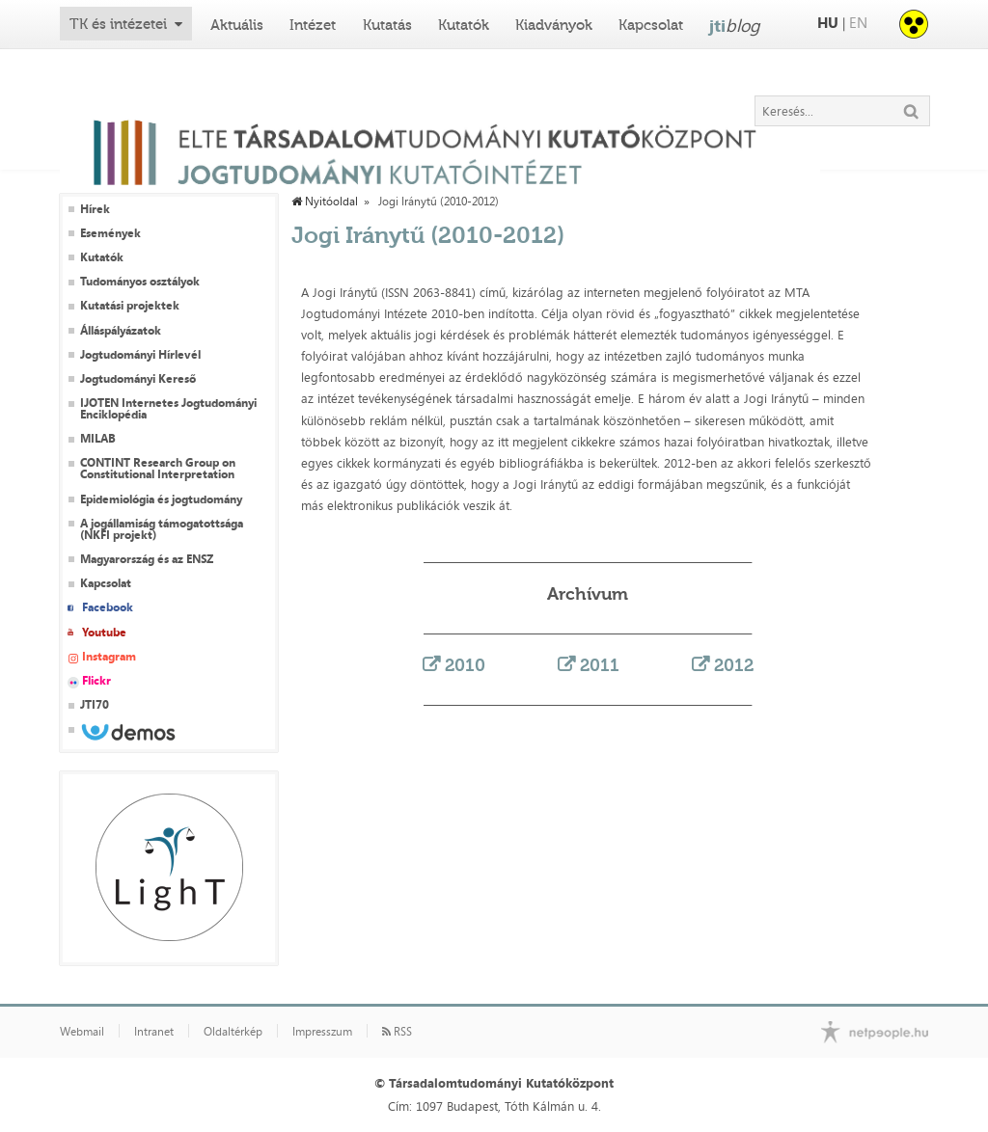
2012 (734, 665)
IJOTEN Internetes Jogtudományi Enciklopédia (168, 408)
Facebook (107, 607)
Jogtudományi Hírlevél (140, 355)
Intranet (154, 1031)
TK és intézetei (118, 24)
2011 (599, 665)
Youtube (104, 632)
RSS (397, 1031)
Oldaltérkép (233, 1031)
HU (827, 23)
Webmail (82, 1031)
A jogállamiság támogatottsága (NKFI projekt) (161, 529)
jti (734, 25)
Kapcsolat (650, 25)
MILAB (98, 439)
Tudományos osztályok (140, 281)
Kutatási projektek (129, 305)
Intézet (312, 25)
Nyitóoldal (324, 201)
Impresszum (322, 1031)
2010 (465, 665)
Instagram (109, 656)
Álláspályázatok (120, 331)
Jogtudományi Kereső (138, 379)
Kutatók (463, 25)
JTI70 (94, 705)
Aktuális (236, 25)
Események (110, 233)
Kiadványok (553, 25)
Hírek (95, 209)
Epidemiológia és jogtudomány (161, 499)
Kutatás (387, 25)
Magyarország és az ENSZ (146, 559)
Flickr (96, 681)
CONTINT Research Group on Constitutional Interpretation (157, 468)
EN (858, 23)
